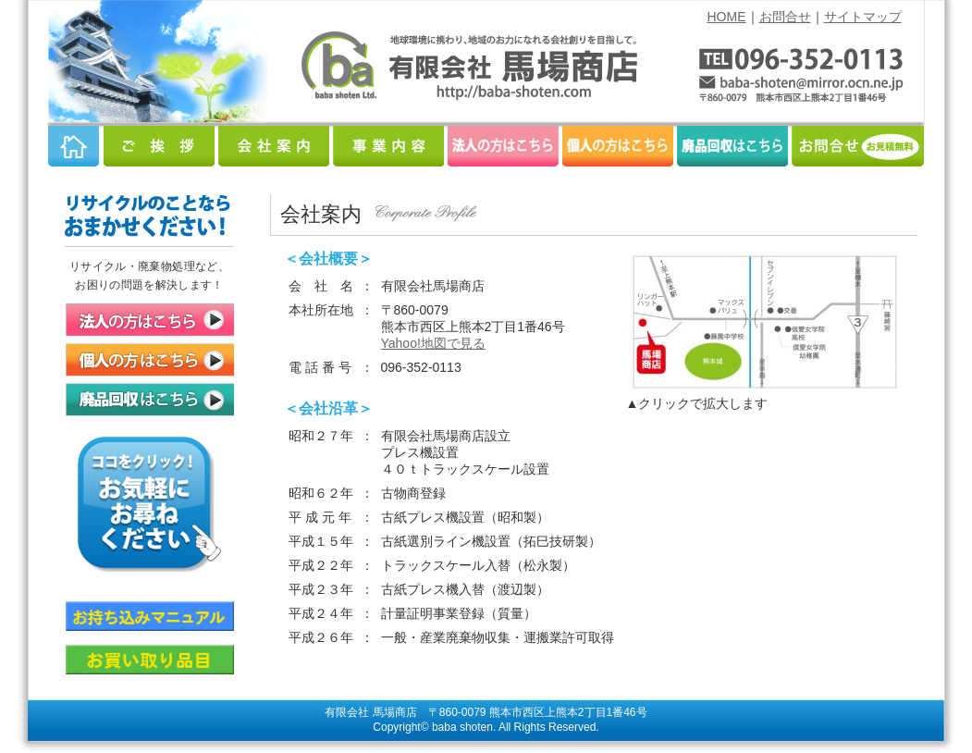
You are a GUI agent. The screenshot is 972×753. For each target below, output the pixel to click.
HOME (726, 16)
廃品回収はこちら (732, 146)
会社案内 (273, 146)
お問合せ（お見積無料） (858, 146)
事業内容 (388, 146)
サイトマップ (863, 16)
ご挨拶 (159, 146)
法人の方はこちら (503, 146)
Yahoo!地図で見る (433, 343)
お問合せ (785, 16)
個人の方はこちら (617, 146)
